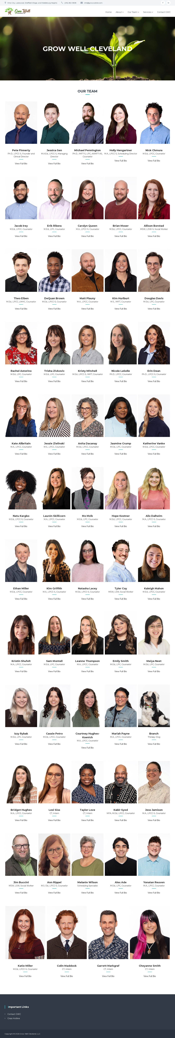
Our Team (132, 12)
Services (147, 12)
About (119, 12)
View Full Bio (21, 163)
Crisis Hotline (13, 1018)
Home (108, 12)
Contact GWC (164, 12)
